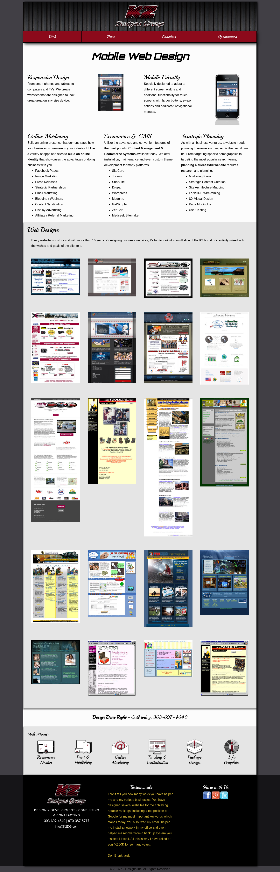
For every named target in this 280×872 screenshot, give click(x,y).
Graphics (169, 36)
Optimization (227, 36)
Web (52, 36)
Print (110, 36)
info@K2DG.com (66, 826)
